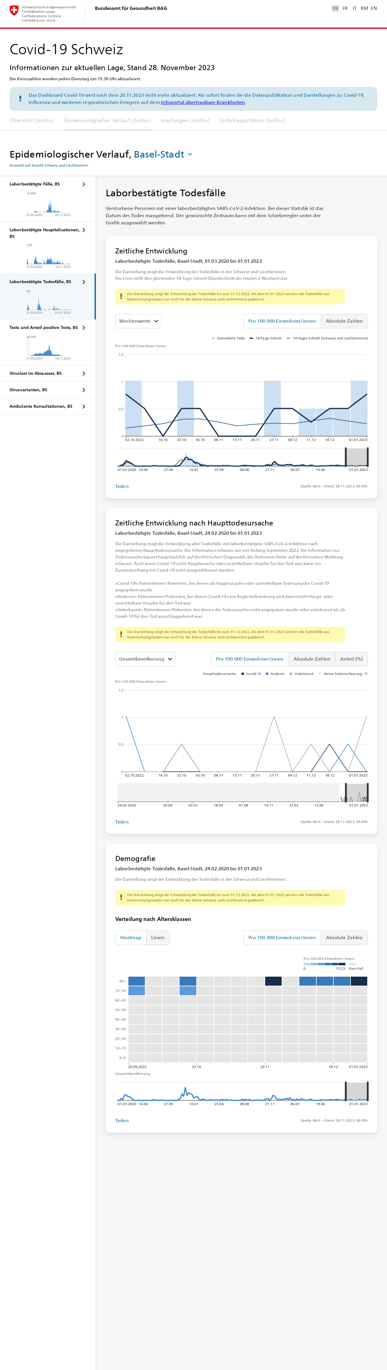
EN (374, 8)
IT (355, 8)
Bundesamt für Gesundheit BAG (131, 8)
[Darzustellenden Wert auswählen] (138, 321)
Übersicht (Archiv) (32, 120)
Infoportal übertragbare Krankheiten (203, 102)
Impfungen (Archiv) (185, 120)
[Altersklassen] (145, 659)
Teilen (122, 486)
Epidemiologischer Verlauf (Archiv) (107, 120)
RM (364, 8)
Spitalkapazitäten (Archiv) (252, 120)
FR (345, 8)
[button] (163, 154)
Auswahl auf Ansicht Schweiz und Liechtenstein (49, 165)
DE (336, 8)
